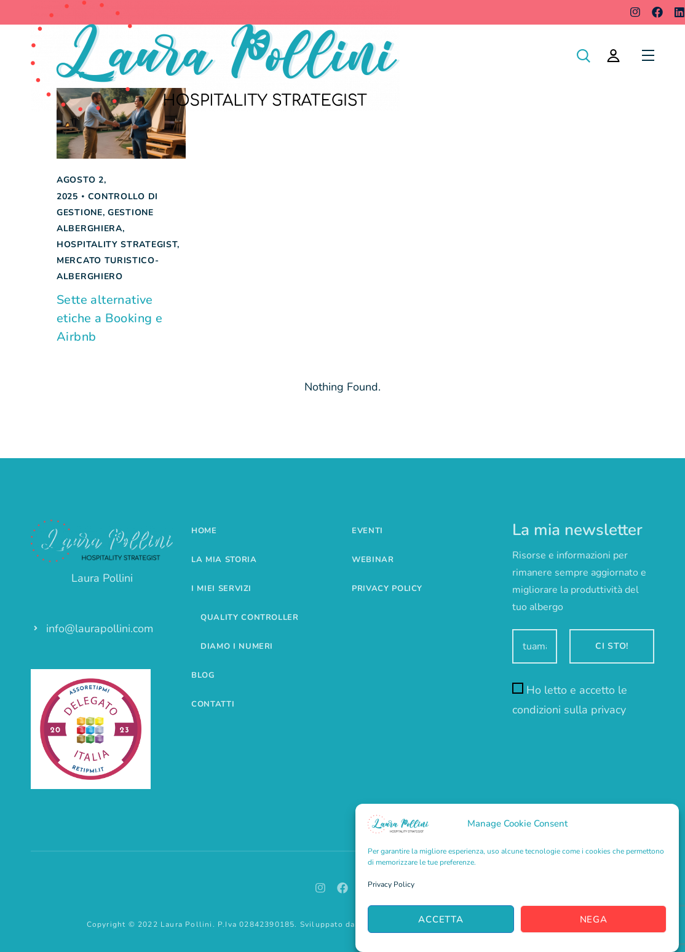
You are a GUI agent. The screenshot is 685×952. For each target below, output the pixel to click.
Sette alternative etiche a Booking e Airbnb (109, 318)
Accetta (440, 919)
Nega (594, 919)
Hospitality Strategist (117, 244)
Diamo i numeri (236, 646)
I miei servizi (221, 588)
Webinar (373, 559)
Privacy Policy (391, 884)
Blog (203, 675)
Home (204, 530)
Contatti (212, 704)
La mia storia (223, 559)
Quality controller (249, 617)
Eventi (367, 530)
